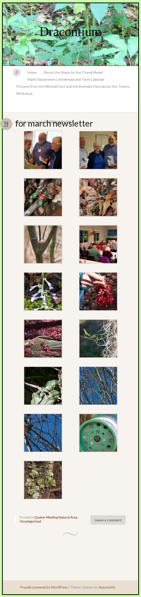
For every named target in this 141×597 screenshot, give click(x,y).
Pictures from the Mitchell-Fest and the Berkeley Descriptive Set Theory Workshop (73, 89)
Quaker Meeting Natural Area (55, 517)
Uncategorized (30, 521)
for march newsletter (54, 123)
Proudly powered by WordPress (44, 587)
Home (32, 72)
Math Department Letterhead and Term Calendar (66, 79)
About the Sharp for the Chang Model (73, 72)
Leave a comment (108, 520)
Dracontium (71, 32)
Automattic (107, 587)
